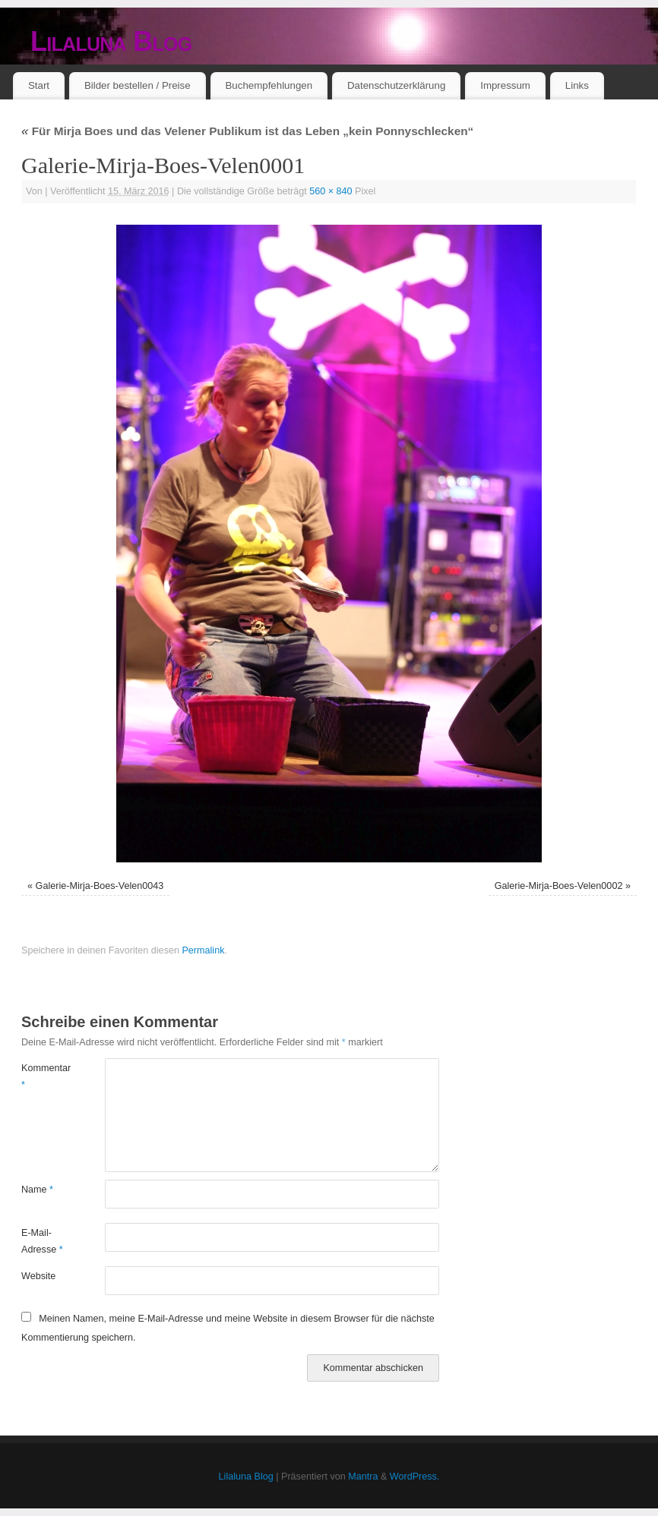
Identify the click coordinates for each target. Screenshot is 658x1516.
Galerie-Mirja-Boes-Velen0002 (559, 886)
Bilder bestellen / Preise (137, 85)
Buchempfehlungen (268, 85)
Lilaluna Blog (111, 41)
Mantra (363, 1476)
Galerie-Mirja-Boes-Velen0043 (100, 886)
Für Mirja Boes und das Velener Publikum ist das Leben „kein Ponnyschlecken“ (247, 130)
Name (37, 1189)
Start (38, 85)
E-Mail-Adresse (42, 1241)
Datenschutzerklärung (396, 85)
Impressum (505, 85)
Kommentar (42, 1076)
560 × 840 (330, 191)
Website (38, 1276)
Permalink (203, 950)
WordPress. (415, 1476)
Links (577, 85)
